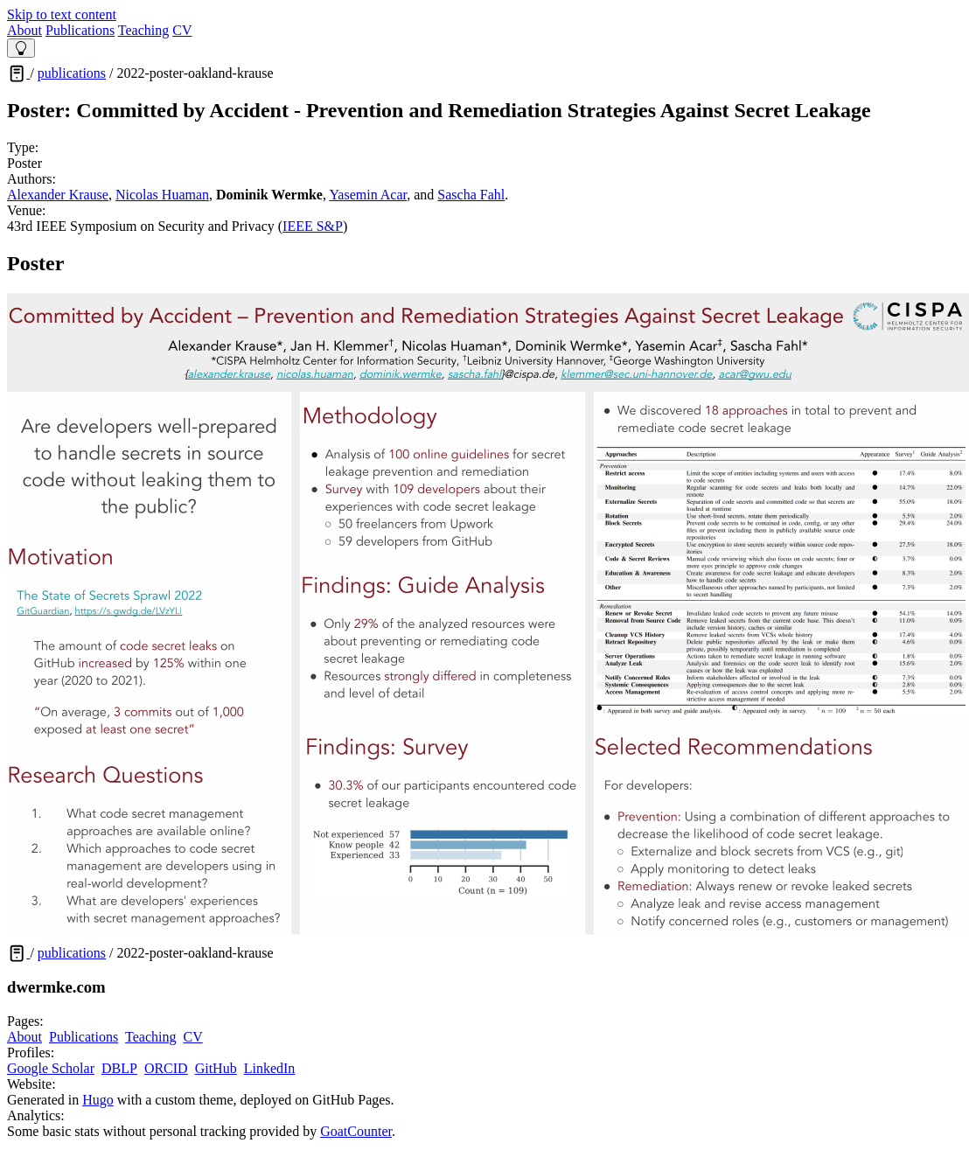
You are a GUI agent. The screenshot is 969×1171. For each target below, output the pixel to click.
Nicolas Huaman (162, 194)
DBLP (119, 1068)
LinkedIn (270, 1068)
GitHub (216, 1068)
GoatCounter (356, 1131)
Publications (80, 30)
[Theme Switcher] (21, 48)
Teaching (143, 30)
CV (182, 30)
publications (72, 73)
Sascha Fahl (471, 194)
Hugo (98, 1099)
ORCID (166, 1068)
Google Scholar (50, 1068)
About (24, 30)
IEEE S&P (312, 226)
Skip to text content (61, 14)
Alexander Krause (57, 194)
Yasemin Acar (368, 194)
